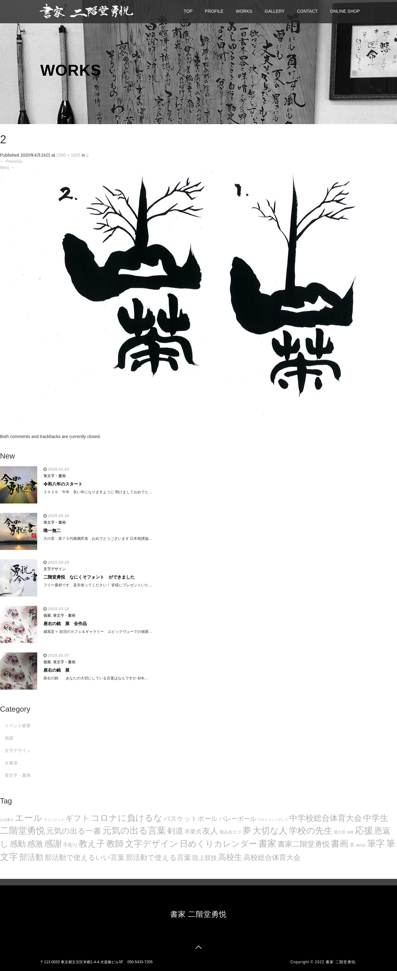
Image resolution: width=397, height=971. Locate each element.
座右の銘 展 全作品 (65, 623)
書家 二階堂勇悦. (341, 962)
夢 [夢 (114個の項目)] (247, 830)
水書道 (11, 762)
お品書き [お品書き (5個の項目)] (7, 819)
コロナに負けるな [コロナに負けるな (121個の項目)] (127, 818)
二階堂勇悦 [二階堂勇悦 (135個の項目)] (22, 830)
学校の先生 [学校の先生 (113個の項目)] (310, 830)
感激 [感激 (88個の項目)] (35, 843)
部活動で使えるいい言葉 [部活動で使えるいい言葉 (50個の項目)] (85, 857)
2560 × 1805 (68, 155)
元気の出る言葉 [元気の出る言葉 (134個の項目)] (134, 830)
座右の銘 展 (56, 670)
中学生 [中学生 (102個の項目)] (375, 818)
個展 (47, 615)
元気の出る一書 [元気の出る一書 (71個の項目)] (73, 830)
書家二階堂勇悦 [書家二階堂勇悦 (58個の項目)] (304, 844)
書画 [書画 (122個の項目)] (339, 843)
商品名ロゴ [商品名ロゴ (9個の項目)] (230, 832)
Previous (11, 161)
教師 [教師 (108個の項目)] (115, 843)
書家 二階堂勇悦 (198, 914)
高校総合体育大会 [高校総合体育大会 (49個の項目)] (272, 857)
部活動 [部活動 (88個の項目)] (31, 857)
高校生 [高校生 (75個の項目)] (230, 857)
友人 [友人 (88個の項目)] (210, 830)
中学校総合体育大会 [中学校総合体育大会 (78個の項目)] (325, 818)
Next (7, 167)
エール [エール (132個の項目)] (28, 818)
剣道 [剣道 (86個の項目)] (175, 830)
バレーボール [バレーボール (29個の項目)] (237, 818)
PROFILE (214, 11)
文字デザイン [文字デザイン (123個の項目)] (151, 843)
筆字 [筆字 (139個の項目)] (376, 843)
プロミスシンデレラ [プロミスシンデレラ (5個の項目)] (272, 819)
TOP (188, 11)
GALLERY (274, 11)
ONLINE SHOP (345, 11)
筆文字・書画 (54, 476)
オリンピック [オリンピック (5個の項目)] (54, 819)
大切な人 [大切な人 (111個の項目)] (270, 830)
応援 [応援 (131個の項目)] (364, 830)
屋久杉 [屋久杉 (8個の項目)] (340, 832)
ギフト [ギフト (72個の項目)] (77, 818)
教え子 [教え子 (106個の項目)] (92, 843)
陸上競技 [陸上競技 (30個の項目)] (204, 857)
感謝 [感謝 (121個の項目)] (53, 843)
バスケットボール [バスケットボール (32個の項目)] (190, 818)
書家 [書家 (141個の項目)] (267, 843)
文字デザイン (54, 569)
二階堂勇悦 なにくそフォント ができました (89, 577)
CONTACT (307, 11)
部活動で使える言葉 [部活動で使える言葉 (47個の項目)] (158, 857)
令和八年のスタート (63, 483)
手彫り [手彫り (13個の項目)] (70, 845)
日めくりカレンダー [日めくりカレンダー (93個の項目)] (218, 843)
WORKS (244, 11)
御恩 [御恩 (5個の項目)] (350, 832)
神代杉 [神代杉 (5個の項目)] (361, 845)
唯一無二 (52, 530)
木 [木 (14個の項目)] (352, 845)
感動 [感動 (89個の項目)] (18, 843)
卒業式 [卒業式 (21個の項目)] (193, 831)
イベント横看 (18, 725)
